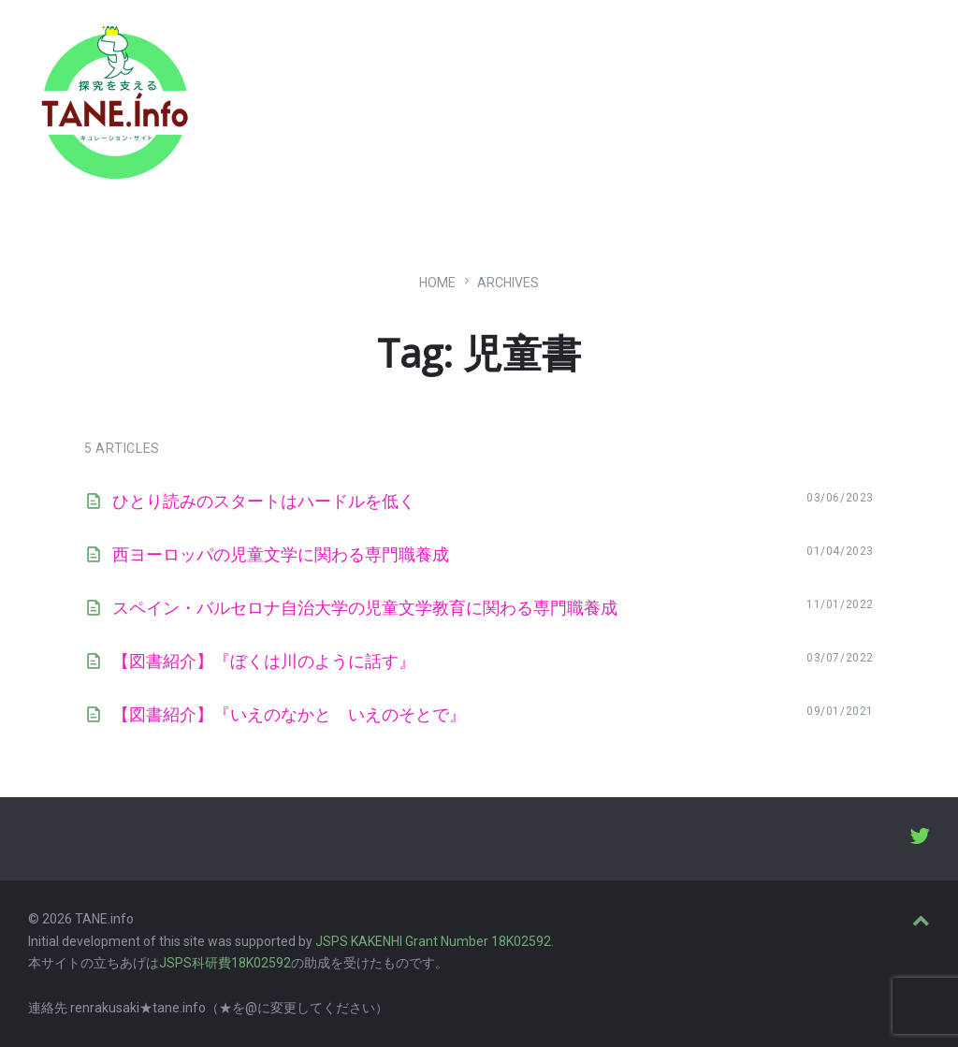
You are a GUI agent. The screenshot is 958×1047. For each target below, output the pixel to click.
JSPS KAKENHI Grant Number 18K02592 (433, 941)
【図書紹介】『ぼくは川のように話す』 (263, 661)
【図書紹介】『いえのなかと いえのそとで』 (289, 714)
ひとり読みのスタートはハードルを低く (263, 501)
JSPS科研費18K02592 (225, 962)
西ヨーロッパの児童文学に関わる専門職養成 (280, 554)
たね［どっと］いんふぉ (296, 96)
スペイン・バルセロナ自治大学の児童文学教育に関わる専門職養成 (364, 608)
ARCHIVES (508, 282)
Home (437, 282)
